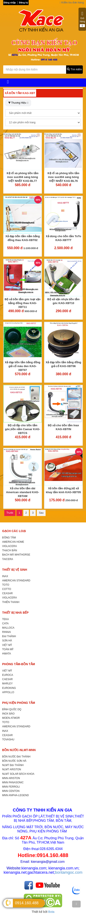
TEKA (5, 619)
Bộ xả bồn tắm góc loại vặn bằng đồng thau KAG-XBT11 (23, 303)
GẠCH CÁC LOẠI (14, 531)
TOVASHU (8, 739)
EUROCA (7, 674)
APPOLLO (8, 692)
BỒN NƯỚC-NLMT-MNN (19, 750)
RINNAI (6, 632)
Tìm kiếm (74, 69)
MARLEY (7, 683)
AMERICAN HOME (13, 541)
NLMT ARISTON (11, 769)
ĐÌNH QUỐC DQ (11, 709)
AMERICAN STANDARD (16, 580)
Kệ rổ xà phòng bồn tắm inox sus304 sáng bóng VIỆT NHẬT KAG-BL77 (22, 177)
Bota (51, 911)
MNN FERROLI (11, 786)
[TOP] (76, 904)
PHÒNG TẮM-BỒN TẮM (18, 664)
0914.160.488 (27, 903)
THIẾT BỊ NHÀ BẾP (15, 612)
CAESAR (7, 679)
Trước (9, 512)
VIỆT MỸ (7, 645)
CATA (5, 623)
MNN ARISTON (11, 778)
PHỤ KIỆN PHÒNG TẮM (18, 702)
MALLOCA (8, 627)
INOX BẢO (8, 713)
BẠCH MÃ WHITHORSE (16, 554)
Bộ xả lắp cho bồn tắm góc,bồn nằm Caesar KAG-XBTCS (22, 429)
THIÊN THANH (10, 602)
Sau (41, 512)
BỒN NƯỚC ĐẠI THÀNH (16, 756)
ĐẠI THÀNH (9, 636)
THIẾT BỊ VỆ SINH (14, 569)
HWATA (6, 653)
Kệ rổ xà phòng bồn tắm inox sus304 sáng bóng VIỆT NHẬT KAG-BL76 (63, 177)
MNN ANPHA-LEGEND (15, 795)
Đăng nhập (10, 2)
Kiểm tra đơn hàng (72, 2)
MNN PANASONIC (13, 782)
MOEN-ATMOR (11, 717)
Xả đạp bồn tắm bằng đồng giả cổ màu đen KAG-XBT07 (22, 366)
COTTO (6, 589)
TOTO (5, 584)
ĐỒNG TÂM (9, 537)
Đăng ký (23, 2)
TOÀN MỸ (7, 649)
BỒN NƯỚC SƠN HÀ (14, 760)
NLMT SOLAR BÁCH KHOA (18, 773)
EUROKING (9, 688)
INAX (5, 576)
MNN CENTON (10, 791)
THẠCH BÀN (9, 550)
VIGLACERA (9, 546)
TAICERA (7, 559)
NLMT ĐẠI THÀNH (13, 765)
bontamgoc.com (68, 872)
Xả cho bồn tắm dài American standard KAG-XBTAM (22, 492)
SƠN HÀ (7, 640)
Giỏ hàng (82, 19)
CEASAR (7, 593)
